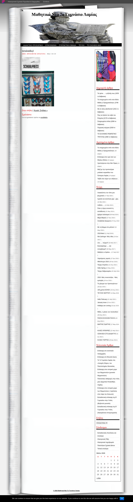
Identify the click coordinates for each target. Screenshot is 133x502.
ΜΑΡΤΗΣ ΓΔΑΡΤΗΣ (103, 324)
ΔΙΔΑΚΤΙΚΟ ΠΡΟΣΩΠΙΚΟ (33, 45)
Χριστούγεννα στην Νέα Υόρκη (107, 163)
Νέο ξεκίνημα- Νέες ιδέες (105, 236)
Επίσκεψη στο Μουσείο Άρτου (107, 357)
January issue (101, 302)
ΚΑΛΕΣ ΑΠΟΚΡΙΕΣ (103, 330)
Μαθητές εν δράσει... (104, 252)
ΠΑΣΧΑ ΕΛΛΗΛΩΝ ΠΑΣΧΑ (106, 318)
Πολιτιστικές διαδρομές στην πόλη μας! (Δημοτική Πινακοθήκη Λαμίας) (108, 382)
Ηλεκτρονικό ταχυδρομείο (105, 442)
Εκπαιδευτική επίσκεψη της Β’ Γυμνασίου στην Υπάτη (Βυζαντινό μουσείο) (107, 400)
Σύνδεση (46, 2)
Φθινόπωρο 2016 (103, 261)
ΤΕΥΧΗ (81, 45)
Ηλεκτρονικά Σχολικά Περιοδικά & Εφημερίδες (24, 2)
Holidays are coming (104, 306)
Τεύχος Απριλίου (102, 265)
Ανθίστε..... (100, 205)
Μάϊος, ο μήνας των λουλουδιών (107, 312)
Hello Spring (101, 268)
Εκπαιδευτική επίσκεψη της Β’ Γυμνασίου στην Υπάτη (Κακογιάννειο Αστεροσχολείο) (107, 410)
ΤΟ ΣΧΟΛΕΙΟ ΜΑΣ (94, 45)
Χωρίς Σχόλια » (41, 110)
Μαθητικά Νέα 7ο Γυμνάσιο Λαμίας (64, 14)
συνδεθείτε (44, 117)
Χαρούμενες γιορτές (103, 258)
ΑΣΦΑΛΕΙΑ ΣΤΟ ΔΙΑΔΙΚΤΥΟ (106, 334)
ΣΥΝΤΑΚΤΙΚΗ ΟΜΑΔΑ (67, 45)
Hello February (102, 299)
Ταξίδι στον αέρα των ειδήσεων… (108, 179)
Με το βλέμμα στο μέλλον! (105, 227)
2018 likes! (100, 233)
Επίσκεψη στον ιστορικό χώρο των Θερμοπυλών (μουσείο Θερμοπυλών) (107, 372)
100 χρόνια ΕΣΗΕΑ (103, 290)
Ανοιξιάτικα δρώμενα (104, 221)
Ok (122, 498)
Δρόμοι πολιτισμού (103, 214)
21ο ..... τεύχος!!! (102, 243)
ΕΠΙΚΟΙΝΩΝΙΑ (50, 45)
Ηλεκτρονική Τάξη (103, 439)
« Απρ (99, 478)
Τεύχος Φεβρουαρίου (104, 271)
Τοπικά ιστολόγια (102, 449)
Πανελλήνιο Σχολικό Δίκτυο (106, 445)
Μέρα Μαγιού (101, 218)
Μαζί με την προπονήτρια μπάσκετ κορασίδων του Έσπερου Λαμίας (105, 172)
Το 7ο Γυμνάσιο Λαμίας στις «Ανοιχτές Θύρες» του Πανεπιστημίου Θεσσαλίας (106, 363)
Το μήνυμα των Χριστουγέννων (107, 283)
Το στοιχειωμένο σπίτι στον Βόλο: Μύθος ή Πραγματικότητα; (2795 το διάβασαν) (108, 103)
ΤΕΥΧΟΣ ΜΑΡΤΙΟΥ (103, 293)
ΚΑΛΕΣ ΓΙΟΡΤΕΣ (103, 340)
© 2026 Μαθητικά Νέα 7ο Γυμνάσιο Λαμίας (66, 490)
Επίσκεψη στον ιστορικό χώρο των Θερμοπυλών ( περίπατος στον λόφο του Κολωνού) (107, 391)
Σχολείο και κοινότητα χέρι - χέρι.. (108, 199)
